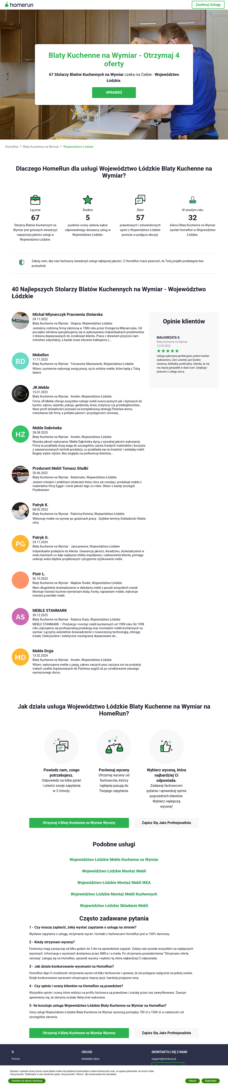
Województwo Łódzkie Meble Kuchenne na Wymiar (114, 859)
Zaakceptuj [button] (210, 1081)
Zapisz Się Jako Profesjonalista (166, 823)
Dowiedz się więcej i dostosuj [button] (27, 1081)
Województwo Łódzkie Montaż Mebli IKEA (114, 882)
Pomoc (16, 1058)
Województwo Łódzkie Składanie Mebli (114, 906)
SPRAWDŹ (114, 92)
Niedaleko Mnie (91, 1058)
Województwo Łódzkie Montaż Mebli (114, 871)
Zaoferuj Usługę (208, 5)
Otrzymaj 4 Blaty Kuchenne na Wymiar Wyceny (79, 823)
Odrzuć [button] (192, 1081)
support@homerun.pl (163, 1058)
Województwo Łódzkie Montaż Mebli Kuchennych (114, 894)
